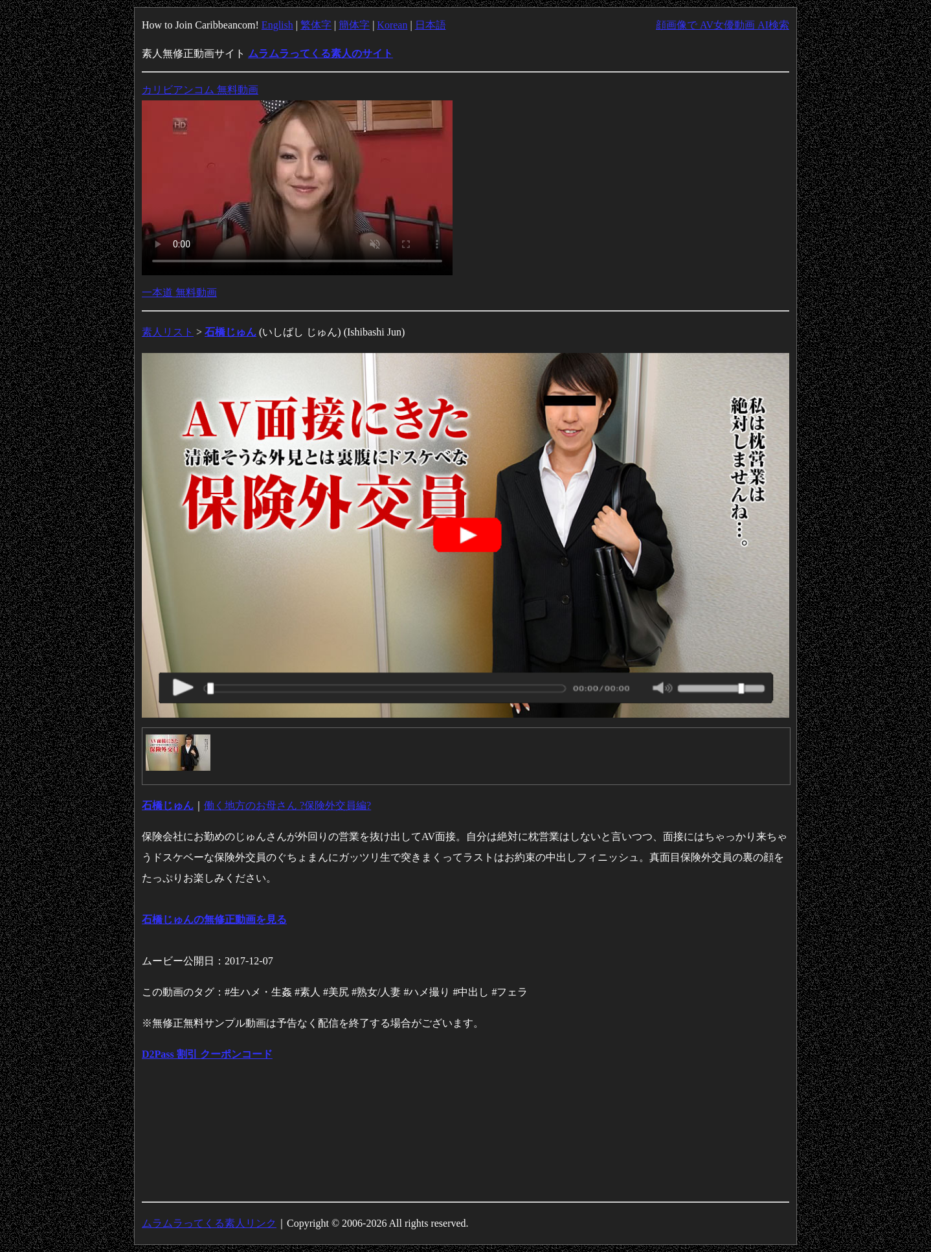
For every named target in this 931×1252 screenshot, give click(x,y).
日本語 (430, 24)
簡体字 (354, 24)
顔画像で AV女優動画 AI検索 (722, 24)
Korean (392, 24)
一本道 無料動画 (179, 292)
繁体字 (315, 24)
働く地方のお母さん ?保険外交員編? (287, 805)
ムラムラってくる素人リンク (209, 1223)
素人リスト (168, 331)
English (277, 24)
